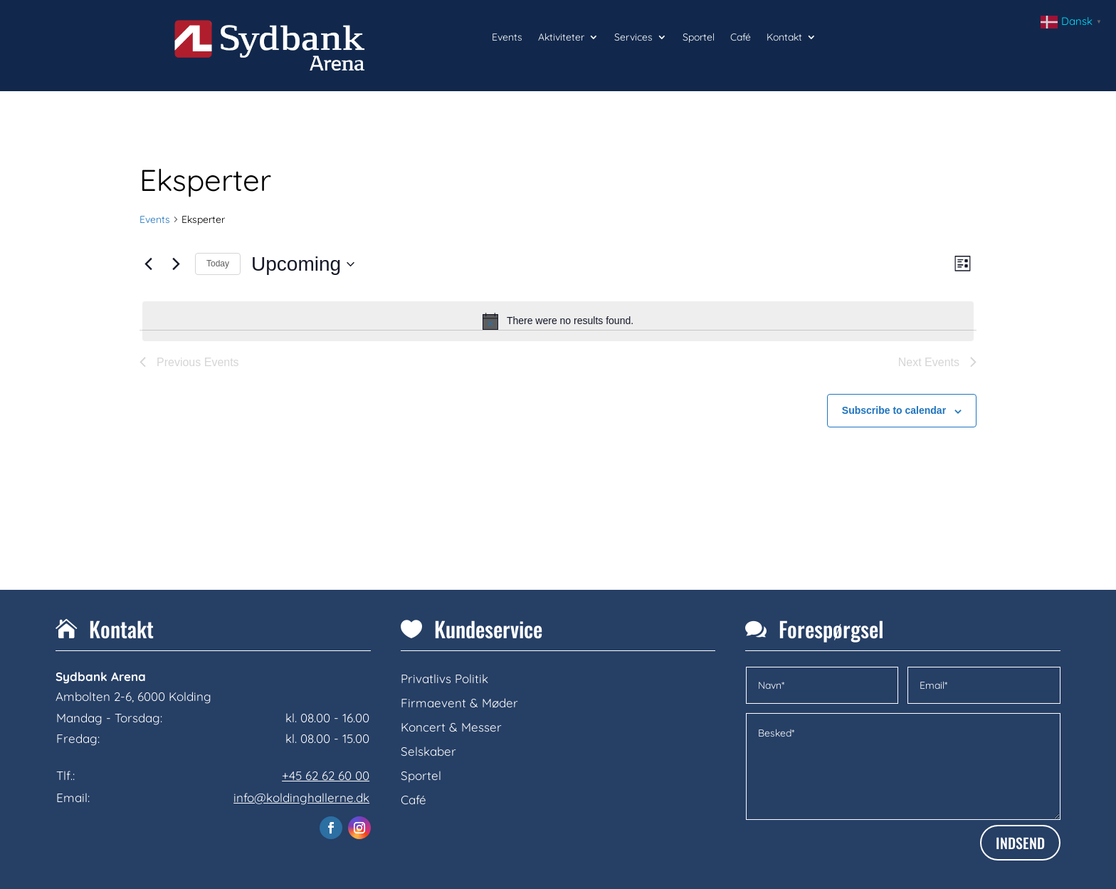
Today (217, 264)
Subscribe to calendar (894, 410)
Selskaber (428, 751)
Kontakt (784, 37)
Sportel (699, 37)
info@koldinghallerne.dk (301, 797)
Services (633, 37)
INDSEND (1020, 842)
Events (507, 37)
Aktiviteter (561, 37)
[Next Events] (175, 264)
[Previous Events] (148, 264)
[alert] (558, 321)
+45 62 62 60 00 (325, 775)
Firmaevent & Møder (459, 702)
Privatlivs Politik (444, 678)
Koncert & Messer (451, 726)
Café (740, 37)
